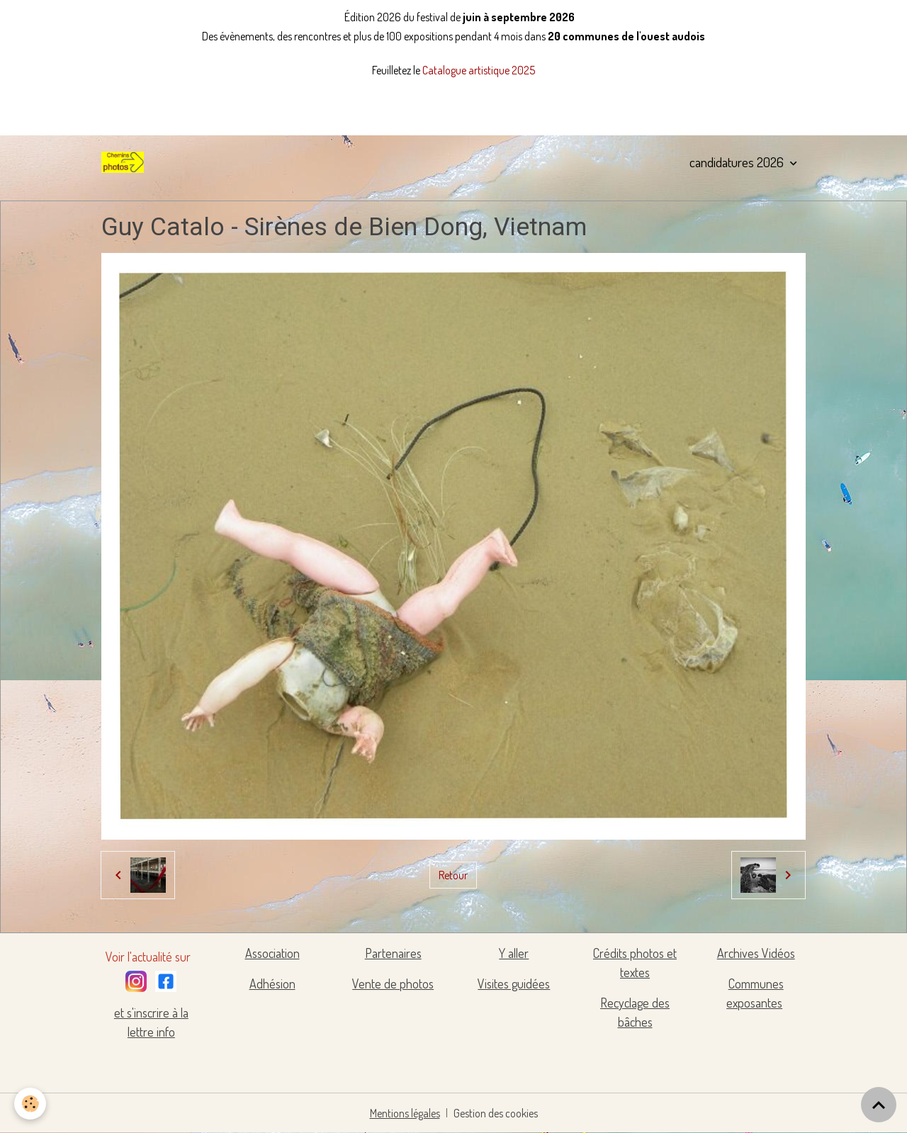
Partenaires (393, 953)
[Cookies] (30, 1104)
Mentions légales (405, 1113)
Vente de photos (393, 983)
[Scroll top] (878, 1104)
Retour (453, 875)
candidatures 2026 (738, 162)
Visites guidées (514, 983)
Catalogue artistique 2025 (478, 70)
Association (272, 953)
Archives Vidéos (756, 953)
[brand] (125, 162)
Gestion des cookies (496, 1113)
